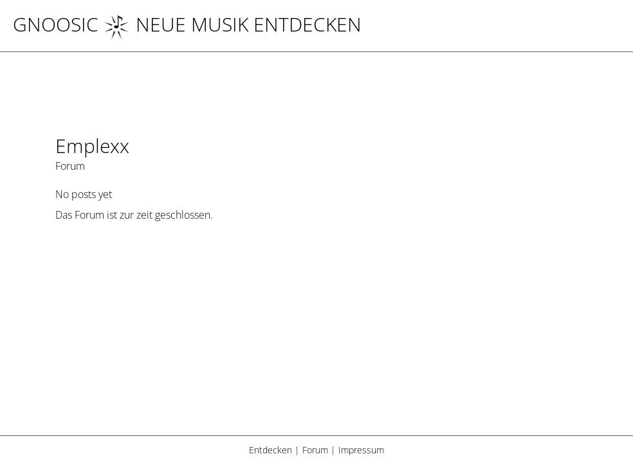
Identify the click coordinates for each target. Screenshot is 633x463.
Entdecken (270, 450)
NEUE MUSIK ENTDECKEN (233, 24)
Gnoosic (55, 24)
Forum (315, 450)
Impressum (361, 450)
